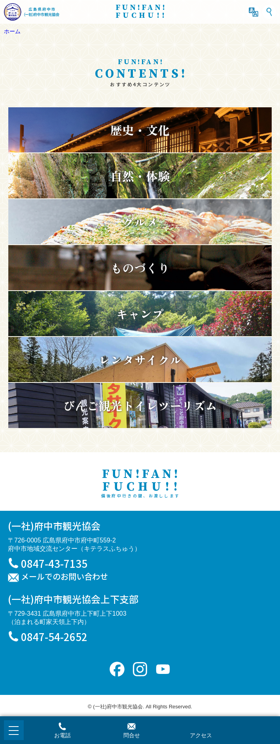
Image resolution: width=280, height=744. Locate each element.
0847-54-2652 (54, 636)
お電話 (62, 735)
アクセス (201, 735)
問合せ (131, 735)
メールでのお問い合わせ (64, 577)
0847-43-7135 (54, 563)
